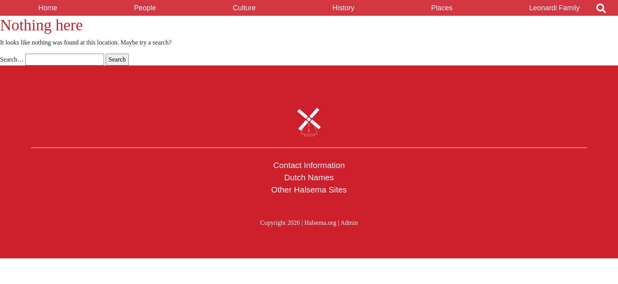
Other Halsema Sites (309, 189)
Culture (244, 8)
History (343, 8)
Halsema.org (320, 222)
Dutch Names (309, 177)
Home (47, 8)
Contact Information (309, 165)
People (145, 8)
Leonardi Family (554, 8)
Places (441, 8)
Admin (348, 222)
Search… (12, 59)
